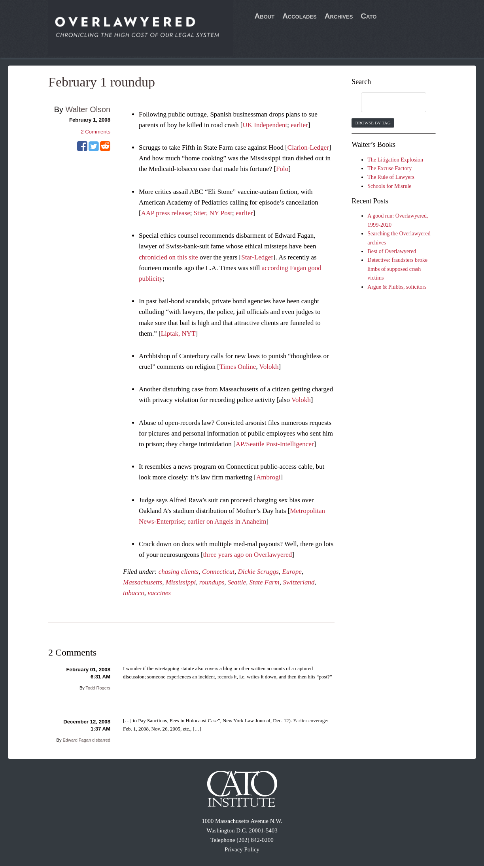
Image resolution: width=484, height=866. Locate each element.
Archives (339, 16)
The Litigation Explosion (395, 160)
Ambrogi (268, 477)
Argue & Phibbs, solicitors (396, 287)
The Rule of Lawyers (390, 177)
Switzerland (298, 582)
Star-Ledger (257, 257)
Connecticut (218, 571)
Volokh (269, 366)
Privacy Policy (242, 849)
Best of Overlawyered (391, 251)
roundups (212, 582)
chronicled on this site (168, 257)
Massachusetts (142, 582)
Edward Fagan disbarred (86, 740)
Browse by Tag (372, 122)
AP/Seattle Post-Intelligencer (275, 444)
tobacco (133, 593)
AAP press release (165, 213)
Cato (368, 16)
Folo (282, 169)
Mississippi (181, 582)
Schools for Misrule (389, 186)
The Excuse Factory (389, 168)
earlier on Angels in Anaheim (226, 521)
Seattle (237, 582)
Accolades (299, 16)
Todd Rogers (98, 688)
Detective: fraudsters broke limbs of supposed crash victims (397, 269)
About (265, 16)
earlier (299, 125)
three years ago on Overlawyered (247, 554)
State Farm (265, 582)
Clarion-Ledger (308, 147)
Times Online (237, 366)
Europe (291, 571)
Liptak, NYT (178, 333)
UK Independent (265, 125)
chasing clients (179, 571)
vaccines (159, 593)
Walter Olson (87, 109)
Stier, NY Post (213, 213)
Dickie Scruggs (258, 571)
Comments (95, 132)
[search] (386, 102)
